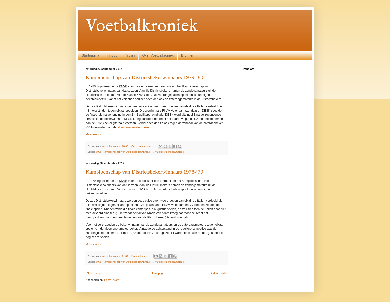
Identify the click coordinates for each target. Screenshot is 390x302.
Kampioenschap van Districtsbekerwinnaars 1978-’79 (144, 172)
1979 (99, 261)
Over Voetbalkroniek (158, 55)
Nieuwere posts (96, 273)
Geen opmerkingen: (142, 146)
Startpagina (90, 55)
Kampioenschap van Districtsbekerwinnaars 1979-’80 (144, 77)
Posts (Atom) (112, 279)
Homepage (157, 273)
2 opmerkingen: (140, 256)
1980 (99, 152)
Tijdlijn (130, 55)
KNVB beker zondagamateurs (168, 152)
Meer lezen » (93, 134)
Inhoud (112, 55)
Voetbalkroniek (142, 26)
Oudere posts (218, 273)
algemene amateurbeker (133, 127)
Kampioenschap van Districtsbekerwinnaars (127, 152)
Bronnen (187, 55)
